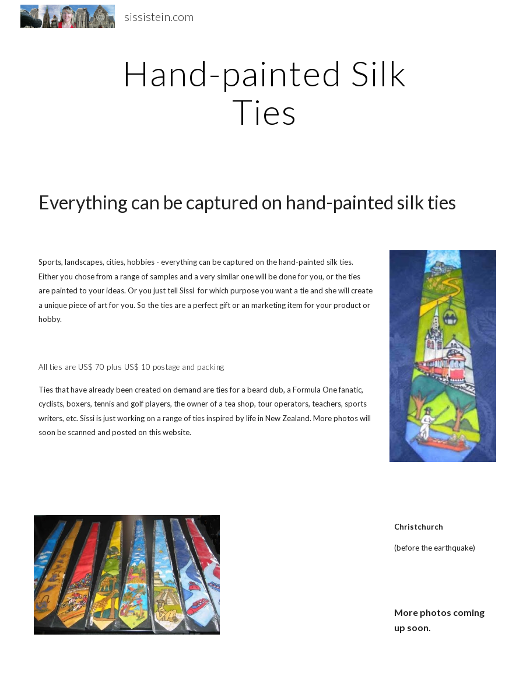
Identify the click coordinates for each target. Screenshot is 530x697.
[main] (265, 92)
